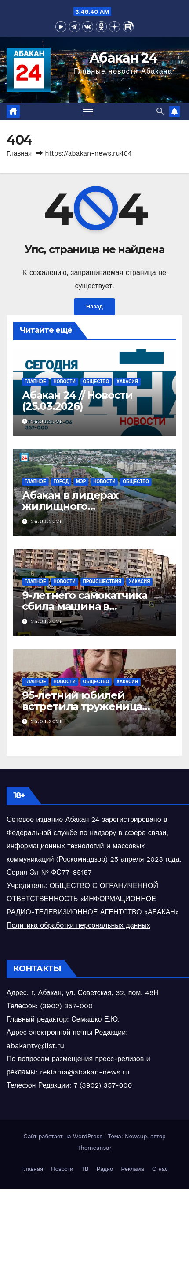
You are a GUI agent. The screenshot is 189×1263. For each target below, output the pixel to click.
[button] (160, 111)
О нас (159, 1169)
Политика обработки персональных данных (78, 925)
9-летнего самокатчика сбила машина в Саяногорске (84, 606)
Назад (94, 306)
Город (61, 481)
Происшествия (102, 581)
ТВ (85, 1169)
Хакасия (127, 381)
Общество (96, 381)
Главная (19, 153)
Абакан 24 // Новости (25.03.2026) (77, 400)
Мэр (81, 481)
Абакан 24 (123, 58)
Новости (65, 381)
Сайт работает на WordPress (64, 1136)
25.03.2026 (47, 621)
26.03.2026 (47, 421)
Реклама (132, 1169)
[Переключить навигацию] (88, 111)
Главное (35, 381)
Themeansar (94, 1147)
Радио (105, 1169)
